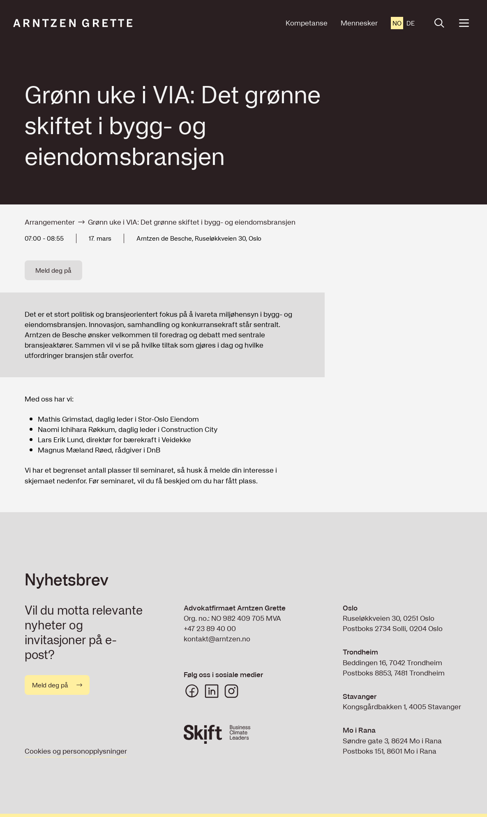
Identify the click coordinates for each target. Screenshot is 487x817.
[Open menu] (464, 23)
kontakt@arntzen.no (217, 638)
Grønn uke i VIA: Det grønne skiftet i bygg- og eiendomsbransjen (191, 222)
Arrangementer (50, 222)
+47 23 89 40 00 (210, 628)
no (397, 23)
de (410, 23)
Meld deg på (53, 270)
